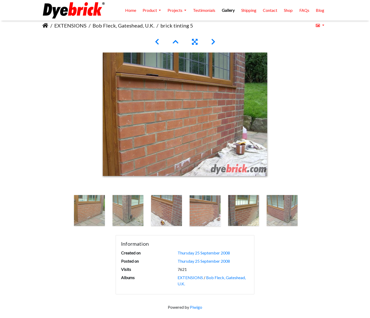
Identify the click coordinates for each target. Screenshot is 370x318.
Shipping (248, 10)
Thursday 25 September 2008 (204, 252)
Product (150, 10)
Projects (175, 10)
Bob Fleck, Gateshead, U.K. (123, 25)
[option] (89, 210)
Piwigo (196, 307)
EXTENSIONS (70, 25)
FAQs (304, 10)
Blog (320, 10)
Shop (288, 10)
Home (130, 10)
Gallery (228, 10)
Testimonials (204, 10)
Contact (270, 10)
